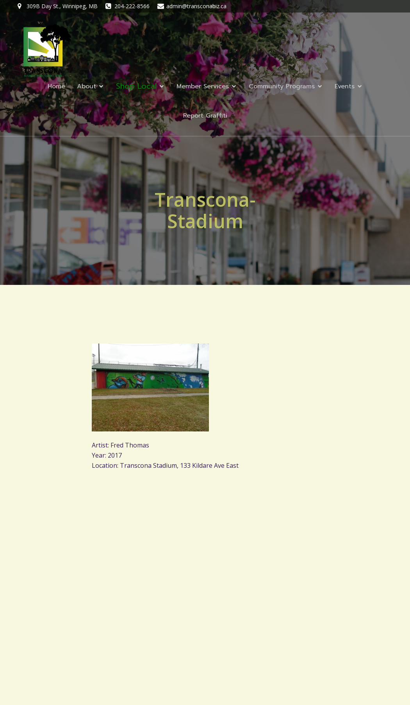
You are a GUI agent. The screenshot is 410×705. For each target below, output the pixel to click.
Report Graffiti (205, 115)
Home (56, 86)
